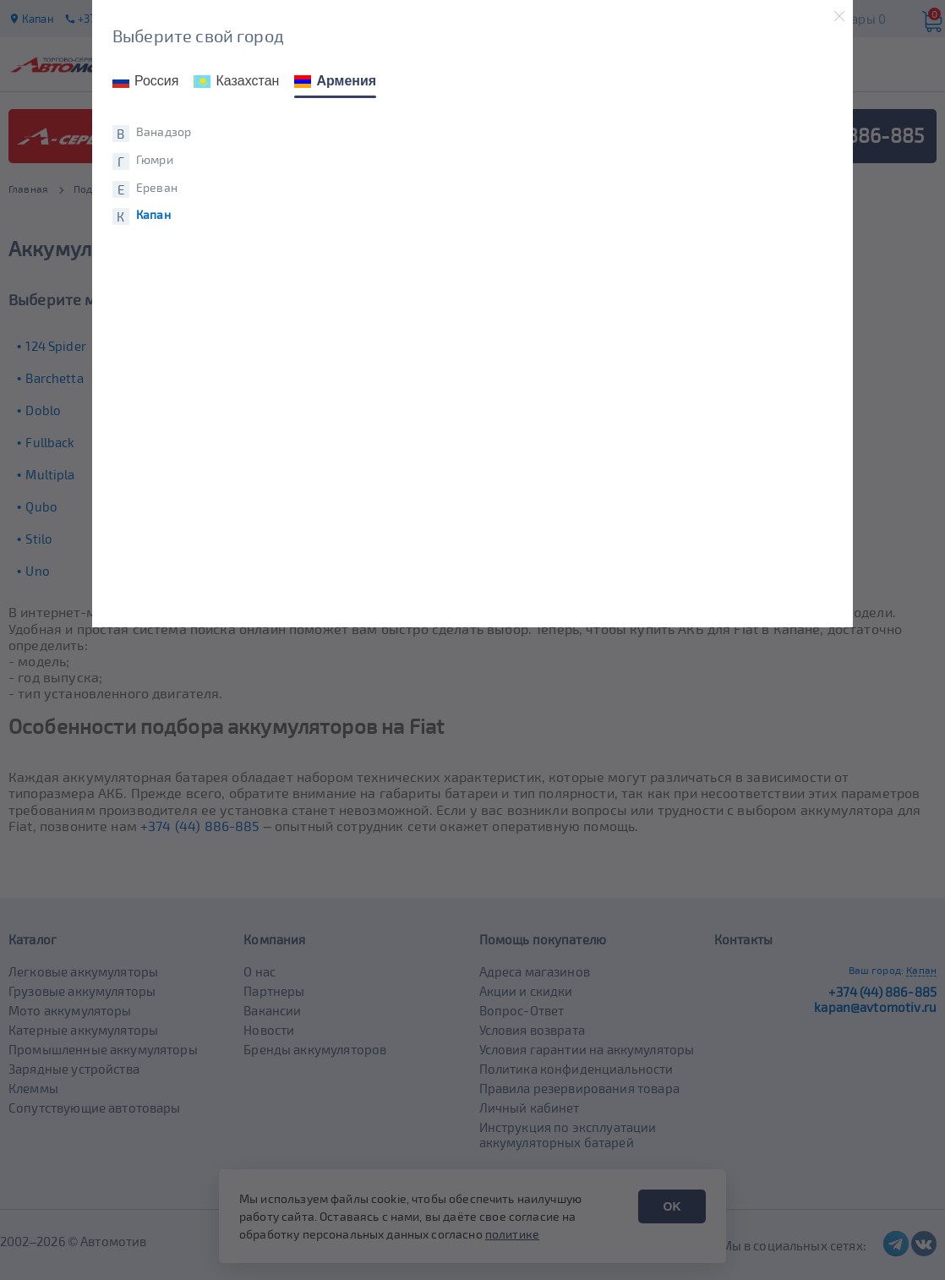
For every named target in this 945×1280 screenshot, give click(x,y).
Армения (335, 81)
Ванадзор (163, 132)
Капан (153, 215)
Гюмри (154, 160)
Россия (145, 81)
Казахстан (236, 81)
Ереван (157, 187)
